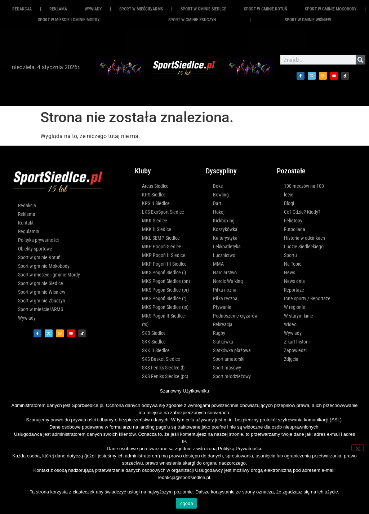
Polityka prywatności (38, 240)
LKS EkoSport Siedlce (163, 212)
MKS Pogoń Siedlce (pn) (166, 281)
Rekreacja (222, 324)
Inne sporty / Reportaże (307, 298)
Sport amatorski (228, 359)
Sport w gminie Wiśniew (308, 19)
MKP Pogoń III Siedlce (164, 264)
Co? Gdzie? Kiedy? (302, 212)
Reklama (26, 214)
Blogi (289, 203)
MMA (218, 264)
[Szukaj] (360, 60)
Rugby (219, 333)
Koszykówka (225, 229)
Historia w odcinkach (304, 238)
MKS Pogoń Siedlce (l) (164, 272)
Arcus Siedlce (155, 186)
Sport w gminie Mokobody (330, 9)
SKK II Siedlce (156, 350)
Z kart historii (297, 342)
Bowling (221, 195)
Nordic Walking (228, 281)
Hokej (218, 212)
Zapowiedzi (295, 350)
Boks (218, 186)
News (289, 272)
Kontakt (26, 223)
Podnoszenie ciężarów (235, 316)
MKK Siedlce (154, 220)
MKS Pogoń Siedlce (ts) (165, 307)
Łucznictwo (224, 255)
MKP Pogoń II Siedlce (163, 255)
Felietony (293, 220)
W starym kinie (298, 316)
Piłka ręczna (225, 298)
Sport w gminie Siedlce (203, 9)
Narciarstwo (225, 272)
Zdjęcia (291, 359)
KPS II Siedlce (156, 203)
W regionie (294, 307)
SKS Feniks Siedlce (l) (163, 368)
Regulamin (28, 231)
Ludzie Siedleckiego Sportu (304, 251)
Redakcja (22, 9)
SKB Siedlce (154, 333)
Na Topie (293, 264)
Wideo (290, 324)
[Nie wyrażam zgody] (357, 447)
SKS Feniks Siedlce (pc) (165, 376)
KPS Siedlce (154, 195)
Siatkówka (223, 342)
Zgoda (186, 503)
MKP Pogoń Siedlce (161, 246)
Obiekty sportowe (35, 249)
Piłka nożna (224, 290)
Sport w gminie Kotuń (265, 9)
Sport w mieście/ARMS (141, 9)
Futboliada (294, 229)
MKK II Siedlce (156, 229)
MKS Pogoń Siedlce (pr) (165, 290)
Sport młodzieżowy (232, 376)
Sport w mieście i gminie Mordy (68, 19)
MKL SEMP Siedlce (161, 238)
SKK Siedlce (154, 342)
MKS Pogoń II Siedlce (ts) (163, 320)
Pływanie (222, 307)
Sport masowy (227, 368)
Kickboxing (224, 220)
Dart (217, 203)
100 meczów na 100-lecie (304, 190)
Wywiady (93, 9)
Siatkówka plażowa (232, 350)
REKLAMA (58, 9)
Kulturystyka (225, 238)
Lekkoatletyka (227, 246)
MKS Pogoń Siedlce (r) (164, 298)
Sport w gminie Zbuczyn (192, 19)
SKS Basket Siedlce (161, 359)
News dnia (294, 281)
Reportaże (294, 290)
